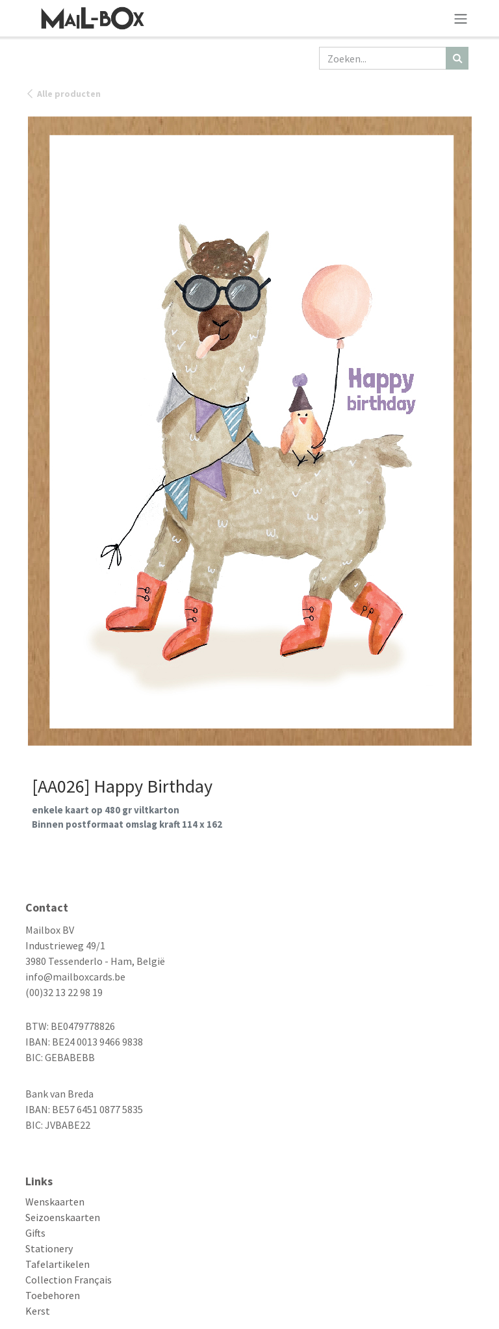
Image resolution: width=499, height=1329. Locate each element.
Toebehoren (52, 1295)
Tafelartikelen (57, 1263)
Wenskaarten (54, 1201)
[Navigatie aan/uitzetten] (461, 18)
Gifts (35, 1232)
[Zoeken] (457, 58)
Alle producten (63, 93)
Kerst (37, 1310)
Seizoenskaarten (62, 1217)
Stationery (49, 1248)
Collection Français (68, 1279)
